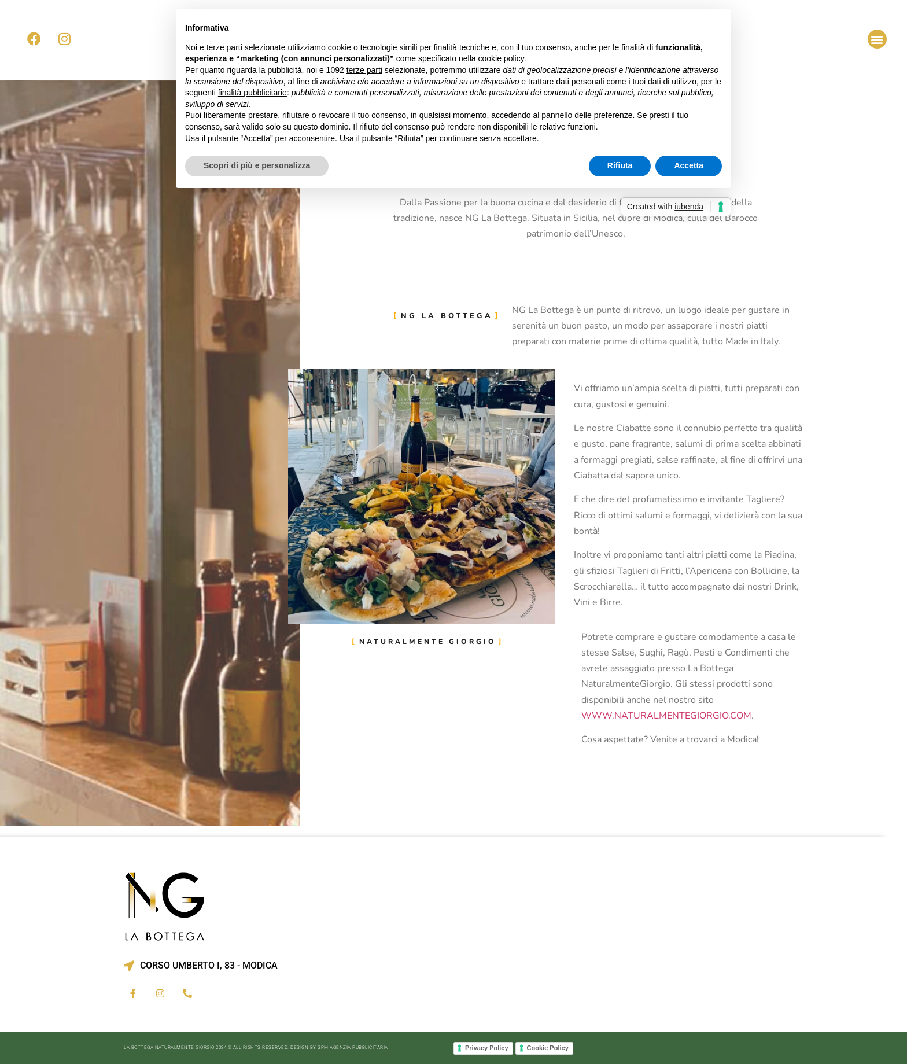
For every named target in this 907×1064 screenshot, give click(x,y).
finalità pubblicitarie (252, 92)
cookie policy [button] (501, 58)
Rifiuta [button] (620, 165)
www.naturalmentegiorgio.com (666, 715)
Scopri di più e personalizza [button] (257, 165)
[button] (877, 39)
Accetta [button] (688, 165)
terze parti (364, 70)
